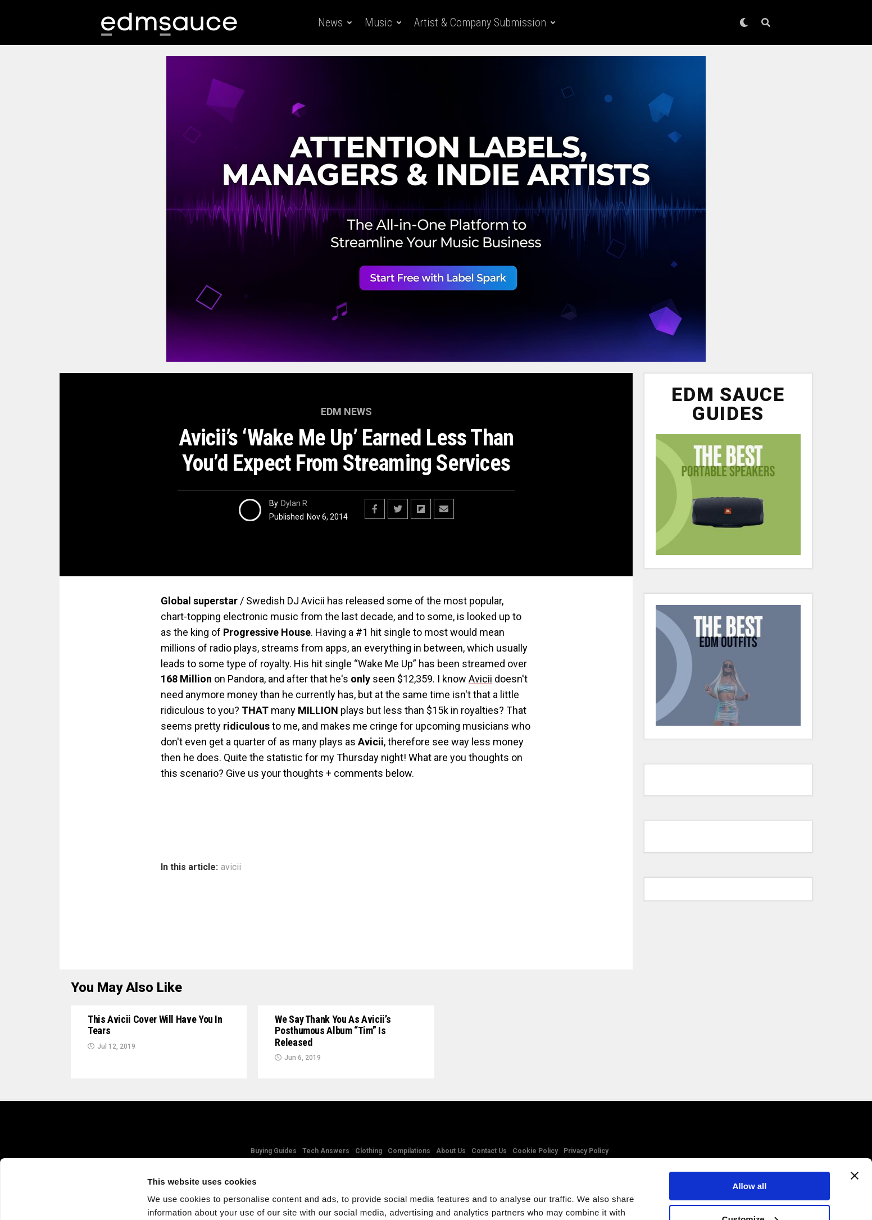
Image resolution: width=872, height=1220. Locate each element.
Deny (749, 1192)
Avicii (480, 679)
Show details (173, 1197)
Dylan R (294, 503)
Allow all (750, 1126)
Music (378, 22)
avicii (231, 867)
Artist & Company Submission (480, 22)
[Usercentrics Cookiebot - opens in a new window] (73, 1198)
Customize (750, 1159)
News (330, 22)
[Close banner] (855, 1116)
